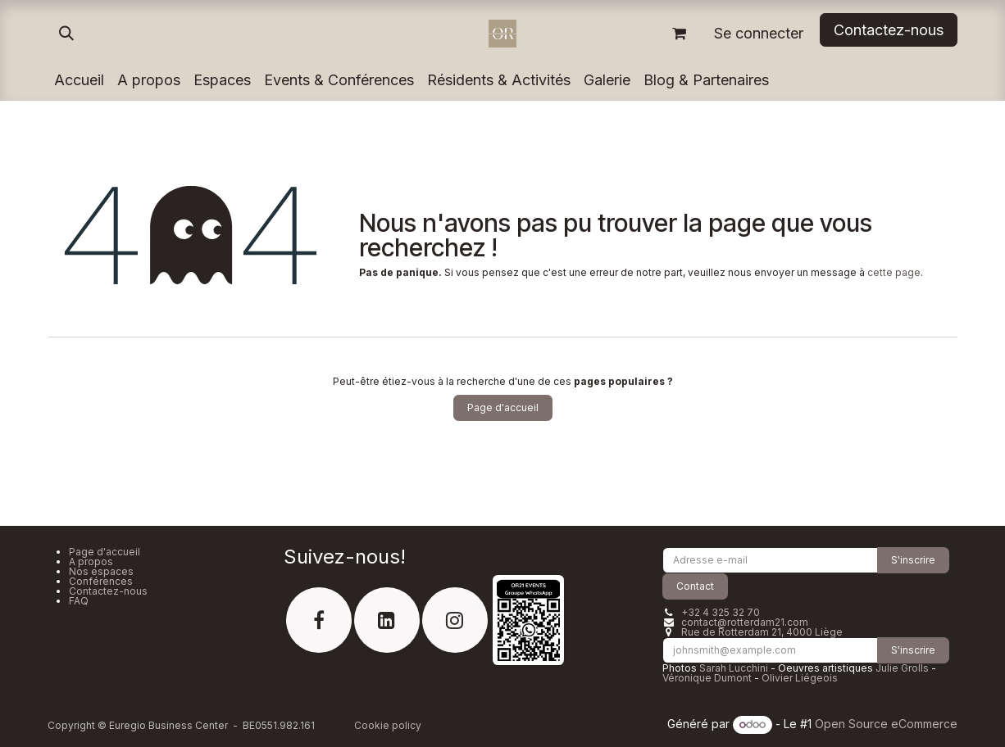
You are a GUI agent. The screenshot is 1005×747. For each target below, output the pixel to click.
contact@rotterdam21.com (744, 622)
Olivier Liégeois (800, 678)
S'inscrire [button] (913, 560)
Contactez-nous (108, 591)
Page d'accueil (503, 407)
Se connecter (758, 33)
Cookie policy (387, 725)
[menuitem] (79, 80)
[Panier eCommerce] (679, 33)
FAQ (79, 601)
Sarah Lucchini (733, 668)
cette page (894, 272)
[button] (66, 33)
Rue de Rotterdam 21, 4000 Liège (762, 632)
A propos (91, 561)
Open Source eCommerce (886, 724)
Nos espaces (101, 571)
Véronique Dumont (707, 678)
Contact (695, 586)
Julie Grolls (902, 668)
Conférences (101, 581)
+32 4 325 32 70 (720, 612)
